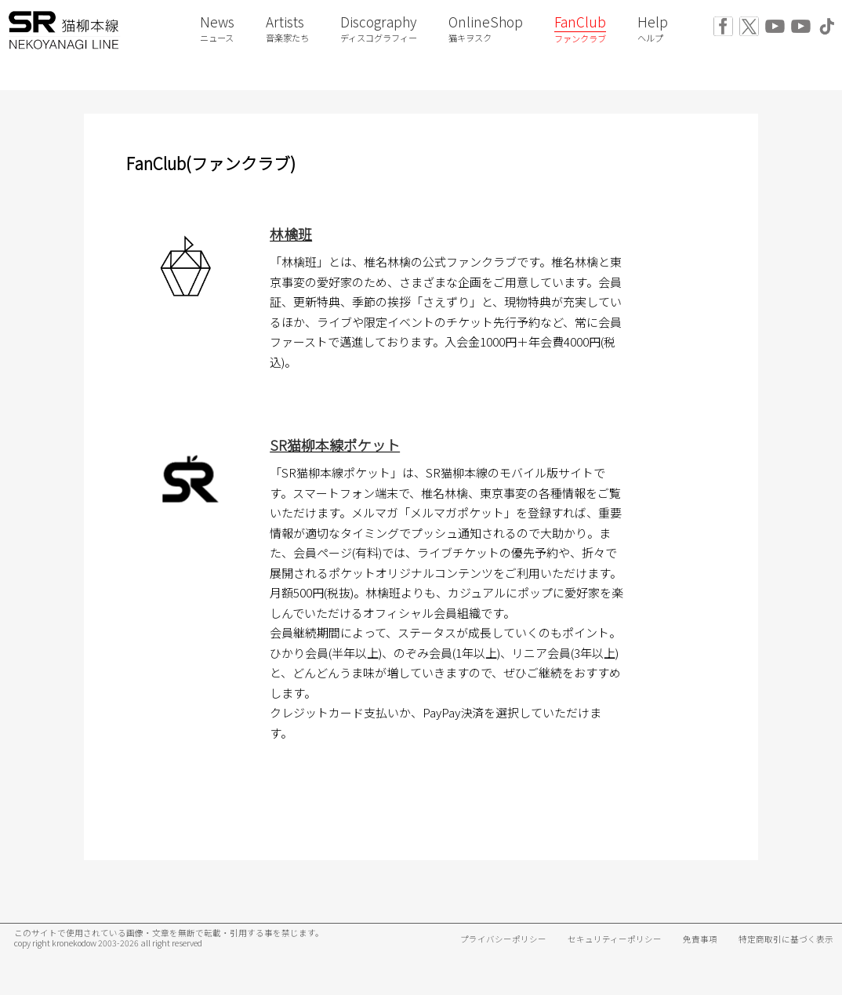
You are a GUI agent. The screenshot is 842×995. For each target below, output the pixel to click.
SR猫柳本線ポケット (335, 444)
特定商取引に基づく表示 (786, 939)
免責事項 (700, 939)
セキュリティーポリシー (615, 939)
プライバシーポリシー (503, 939)
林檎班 (291, 233)
